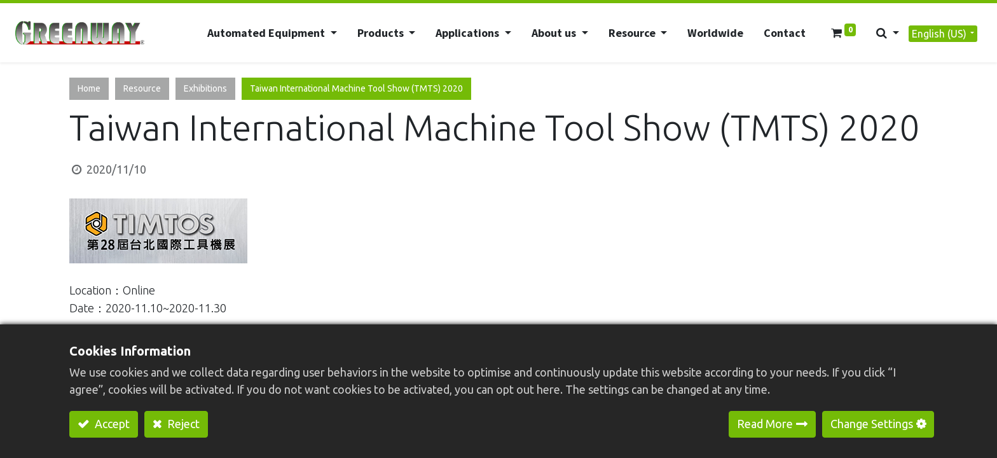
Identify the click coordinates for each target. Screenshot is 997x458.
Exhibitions (205, 88)
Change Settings (871, 423)
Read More (765, 423)
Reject (182, 423)
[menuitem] (715, 32)
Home (89, 88)
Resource (142, 88)
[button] (887, 32)
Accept (111, 423)
